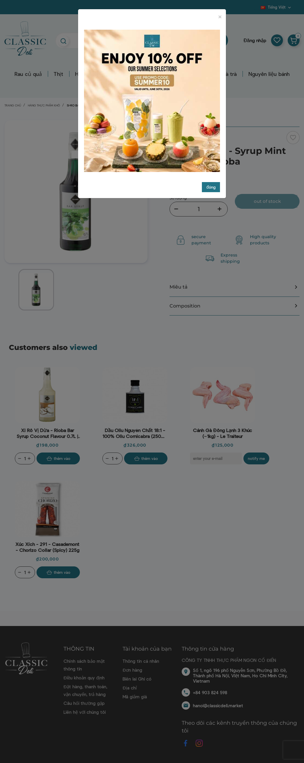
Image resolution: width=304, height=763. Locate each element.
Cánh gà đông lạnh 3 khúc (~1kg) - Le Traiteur (222, 433)
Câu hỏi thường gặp (84, 703)
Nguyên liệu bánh (268, 74)
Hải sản (84, 74)
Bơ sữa (112, 74)
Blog (257, 9)
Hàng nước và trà (216, 74)
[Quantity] (25, 458)
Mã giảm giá (135, 696)
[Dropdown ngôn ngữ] (276, 7)
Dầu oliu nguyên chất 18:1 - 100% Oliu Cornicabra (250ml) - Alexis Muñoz (134, 433)
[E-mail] (216, 458)
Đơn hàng (132, 670)
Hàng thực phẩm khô (158, 74)
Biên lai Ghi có (137, 678)
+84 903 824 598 (210, 692)
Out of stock (267, 201)
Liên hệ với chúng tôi (85, 712)
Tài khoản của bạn (147, 649)
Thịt (58, 74)
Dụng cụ (109, 85)
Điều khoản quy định (84, 677)
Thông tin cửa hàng (208, 649)
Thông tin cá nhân (141, 661)
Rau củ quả (28, 74)
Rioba (180, 140)
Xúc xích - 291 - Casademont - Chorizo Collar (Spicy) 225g (47, 547)
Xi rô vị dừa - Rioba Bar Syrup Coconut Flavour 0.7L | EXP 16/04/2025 (47, 433)
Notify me (256, 458)
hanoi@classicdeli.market (218, 705)
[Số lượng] (199, 209)
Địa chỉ (130, 687)
